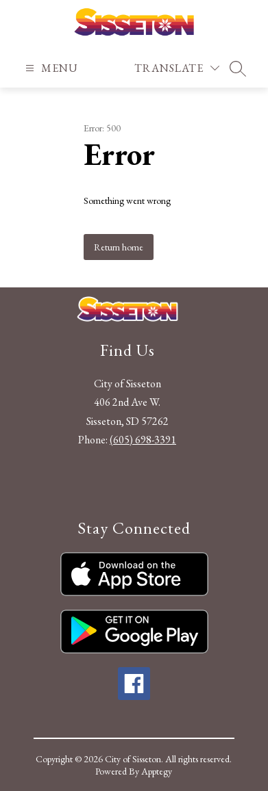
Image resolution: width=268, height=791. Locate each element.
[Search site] (238, 68)
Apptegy (156, 771)
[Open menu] (50, 68)
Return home (118, 247)
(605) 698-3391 (143, 439)
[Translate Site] (177, 68)
